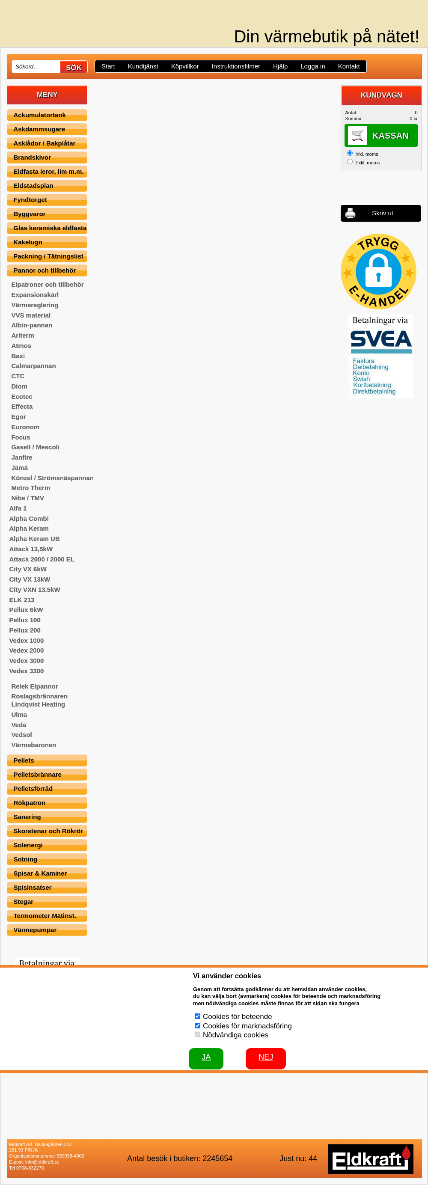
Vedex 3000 (26, 660)
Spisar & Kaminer (40, 873)
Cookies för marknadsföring (247, 1026)
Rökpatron (29, 802)
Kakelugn (27, 242)
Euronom (25, 427)
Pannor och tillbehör (44, 270)
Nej (266, 1057)
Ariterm (22, 335)
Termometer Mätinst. (44, 915)
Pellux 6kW (26, 609)
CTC (17, 376)
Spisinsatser (32, 887)
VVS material (31, 315)
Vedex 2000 (26, 650)
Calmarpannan (33, 365)
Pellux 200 (24, 630)
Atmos (21, 345)
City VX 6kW (28, 569)
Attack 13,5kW (31, 548)
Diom (19, 386)
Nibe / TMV (27, 498)
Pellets (23, 760)
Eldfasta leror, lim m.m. (48, 171)
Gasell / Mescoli (35, 447)
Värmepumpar (34, 929)
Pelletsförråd (33, 788)
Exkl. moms (367, 162)
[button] (378, 271)
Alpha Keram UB (34, 538)
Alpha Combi (29, 518)
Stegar (23, 901)
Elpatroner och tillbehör (47, 284)
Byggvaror (29, 213)
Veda (18, 724)
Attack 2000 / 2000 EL (41, 559)
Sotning (25, 859)
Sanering (27, 816)
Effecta (22, 406)
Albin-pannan (31, 325)
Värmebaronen (33, 744)
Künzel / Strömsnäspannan (52, 477)
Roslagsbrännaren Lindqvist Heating (39, 700)
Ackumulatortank (39, 115)
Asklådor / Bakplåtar (44, 143)
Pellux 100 (24, 620)
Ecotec (21, 396)
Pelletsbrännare (37, 774)
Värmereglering (34, 305)
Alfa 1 (18, 508)
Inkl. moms (366, 154)
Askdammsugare (39, 129)
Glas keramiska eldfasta (49, 228)
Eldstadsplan (33, 185)
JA (206, 1057)
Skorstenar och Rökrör (48, 831)
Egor (18, 416)
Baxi (18, 355)
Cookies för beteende (237, 1017)
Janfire (21, 457)
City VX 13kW (29, 579)
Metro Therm (30, 487)
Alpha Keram (29, 528)
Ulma (19, 714)
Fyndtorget (30, 199)
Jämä (19, 467)
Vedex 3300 (26, 670)
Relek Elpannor (34, 686)
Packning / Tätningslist (48, 256)
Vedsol (21, 734)
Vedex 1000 (26, 640)
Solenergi (27, 845)
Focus (20, 437)
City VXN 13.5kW (34, 589)
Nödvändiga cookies (235, 1035)
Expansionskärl (35, 294)
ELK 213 (21, 599)
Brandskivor (32, 157)
